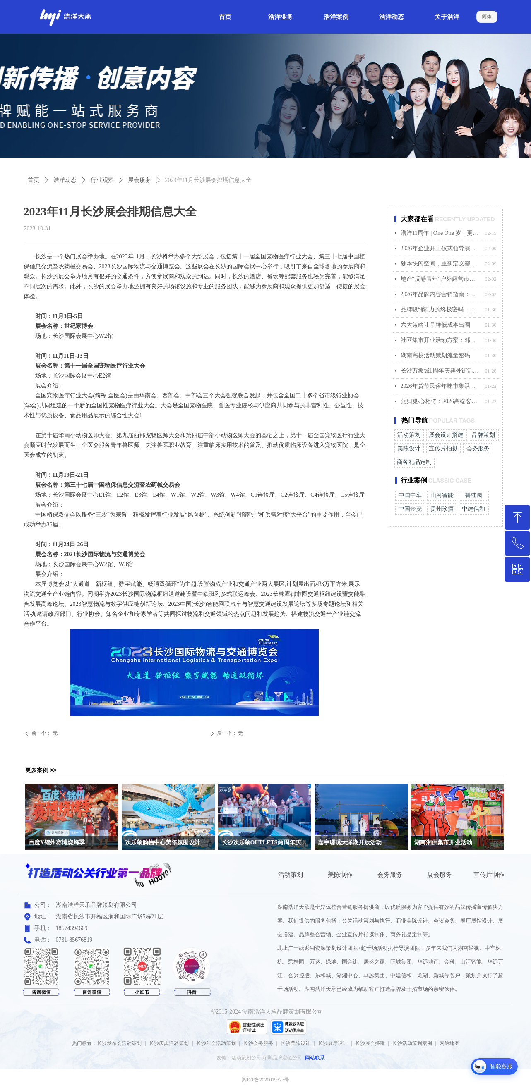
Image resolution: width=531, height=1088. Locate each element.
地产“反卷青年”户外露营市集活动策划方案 (441, 279)
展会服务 (139, 180)
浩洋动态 (65, 180)
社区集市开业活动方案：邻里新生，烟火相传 (441, 340)
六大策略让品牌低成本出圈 (435, 325)
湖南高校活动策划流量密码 (435, 355)
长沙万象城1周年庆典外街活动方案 (441, 371)
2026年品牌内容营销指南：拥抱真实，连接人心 (441, 294)
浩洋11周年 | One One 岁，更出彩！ (441, 233)
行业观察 (102, 180)
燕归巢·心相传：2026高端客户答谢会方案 (441, 401)
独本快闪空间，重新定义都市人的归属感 (441, 264)
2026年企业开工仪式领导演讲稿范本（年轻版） (441, 248)
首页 (33, 180)
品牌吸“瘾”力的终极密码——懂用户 (441, 309)
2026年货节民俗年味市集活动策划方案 (441, 386)
